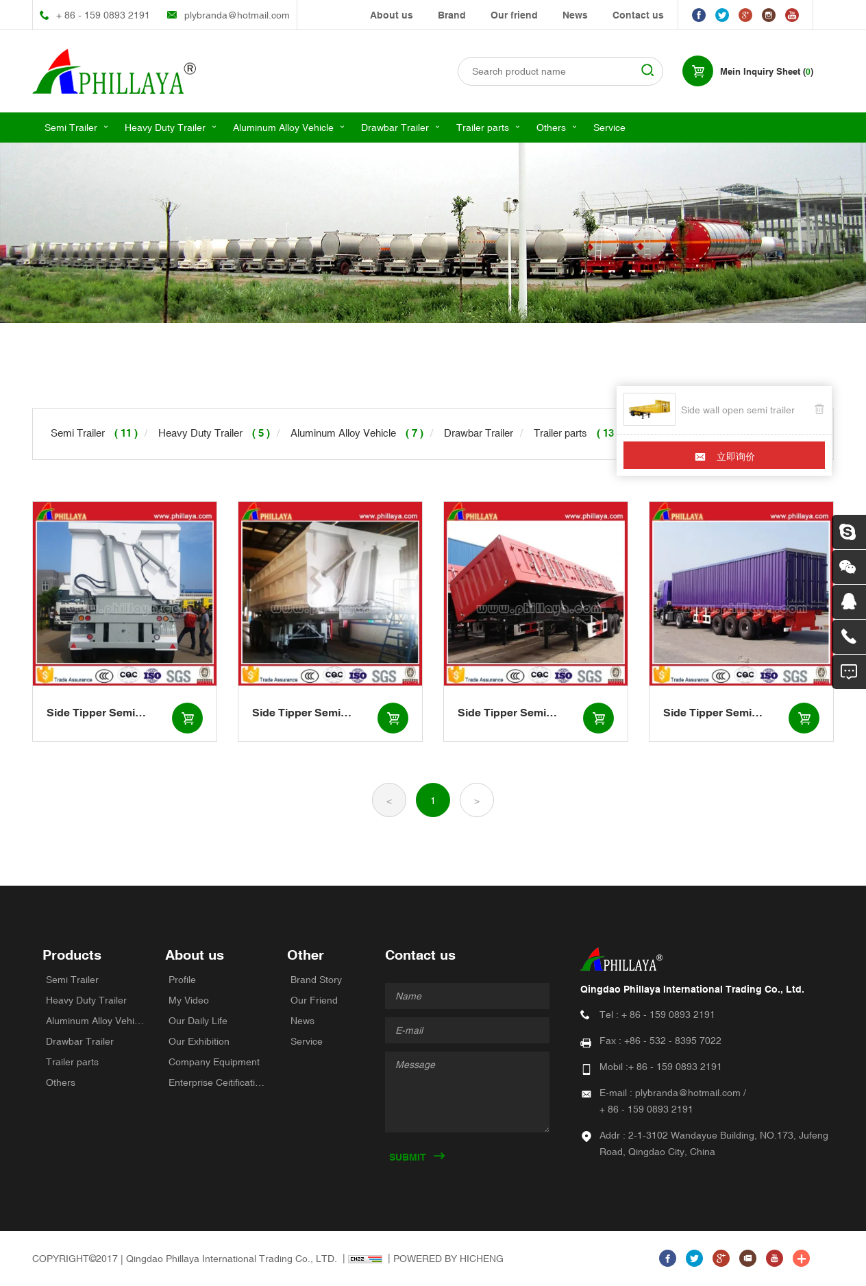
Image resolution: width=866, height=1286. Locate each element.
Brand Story (316, 979)
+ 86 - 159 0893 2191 (103, 15)
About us (391, 15)
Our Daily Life (198, 1020)
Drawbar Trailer (395, 127)
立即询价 (736, 456)
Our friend (514, 15)
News (575, 15)
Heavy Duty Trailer (165, 127)
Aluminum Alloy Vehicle (283, 127)
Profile (182, 979)
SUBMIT (407, 1157)
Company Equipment (214, 1061)
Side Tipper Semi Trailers (91, 713)
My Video (189, 1000)
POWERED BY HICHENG (448, 1258)
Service (609, 127)
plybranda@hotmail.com (237, 15)
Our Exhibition (199, 1041)
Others (551, 127)
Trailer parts (482, 127)
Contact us (638, 15)
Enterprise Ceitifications (218, 1082)
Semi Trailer (71, 127)
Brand (452, 15)
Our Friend (314, 1000)
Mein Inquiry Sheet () (766, 71)
